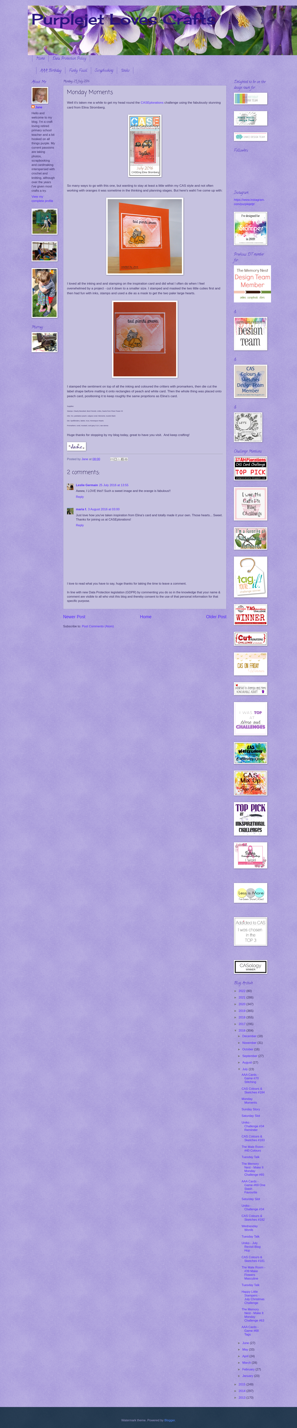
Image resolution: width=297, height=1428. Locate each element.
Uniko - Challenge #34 (252, 1207)
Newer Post (74, 616)
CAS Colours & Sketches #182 (253, 1217)
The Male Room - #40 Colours (253, 1148)
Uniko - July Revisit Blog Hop (250, 1246)
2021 (242, 997)
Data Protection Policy (69, 59)
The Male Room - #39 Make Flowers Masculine (253, 1273)
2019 (242, 1011)
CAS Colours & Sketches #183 (253, 1138)
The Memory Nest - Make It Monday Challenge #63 (252, 1315)
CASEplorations (152, 102)
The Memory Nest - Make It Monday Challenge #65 (252, 1169)
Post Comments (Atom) (98, 626)
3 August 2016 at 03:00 (104, 509)
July (245, 1069)
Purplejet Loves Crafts (124, 19)
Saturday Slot (250, 1116)
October (248, 1049)
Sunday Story (250, 1109)
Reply (80, 497)
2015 (242, 1384)
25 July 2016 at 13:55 (113, 485)
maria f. (81, 509)
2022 (242, 991)
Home (40, 59)
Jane (38, 107)
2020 (242, 1004)
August (247, 1062)
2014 (242, 1391)
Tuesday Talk (250, 1157)
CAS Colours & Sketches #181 (253, 1259)
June (246, 1343)
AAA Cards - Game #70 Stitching (250, 1078)
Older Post (216, 616)
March (247, 1362)
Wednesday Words (249, 1228)
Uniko (125, 71)
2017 (242, 1024)
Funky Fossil (78, 71)
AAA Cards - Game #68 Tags (250, 1330)
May (245, 1349)
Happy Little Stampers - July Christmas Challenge (253, 1297)
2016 (242, 1030)
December (249, 1036)
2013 (242, 1397)
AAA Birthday (50, 71)
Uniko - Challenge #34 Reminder (252, 1126)
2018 (242, 1017)
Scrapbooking (104, 71)
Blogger (169, 1420)
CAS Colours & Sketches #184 (253, 1090)
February (248, 1369)
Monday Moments (249, 1100)
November (249, 1043)
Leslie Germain (87, 485)
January (248, 1376)
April (245, 1356)
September (250, 1056)
